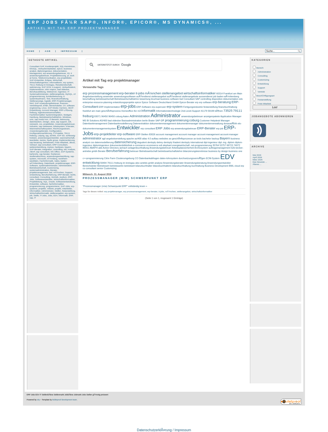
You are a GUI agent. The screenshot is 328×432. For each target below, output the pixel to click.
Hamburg (34, 117)
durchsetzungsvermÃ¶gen (192, 158)
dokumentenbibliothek (121, 145)
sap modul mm (41, 119)
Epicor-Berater (186, 102)
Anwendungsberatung (195, 163)
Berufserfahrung (49, 175)
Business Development (216, 166)
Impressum (69, 51)
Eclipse (48, 80)
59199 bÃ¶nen (215, 111)
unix (31, 119)
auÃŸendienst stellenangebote (182, 96)
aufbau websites (159, 138)
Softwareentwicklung (65, 181)
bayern (68, 147)
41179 (204, 111)
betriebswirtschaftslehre (170, 151)
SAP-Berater (35, 149)
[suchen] (153, 64)
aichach (123, 148)
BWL (231, 166)
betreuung (64, 119)
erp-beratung (221, 102)
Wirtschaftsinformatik (39, 193)
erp (196, 102)
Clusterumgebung (125, 158)
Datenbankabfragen (149, 158)
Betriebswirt (103, 166)
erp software (205, 102)
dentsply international (192, 142)
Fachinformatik (46, 161)
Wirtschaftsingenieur (39, 82)
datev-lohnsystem (169, 158)
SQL (45, 181)
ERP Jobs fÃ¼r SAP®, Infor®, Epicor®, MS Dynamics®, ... (125, 22)
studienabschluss (38, 156)
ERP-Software (143, 107)
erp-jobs (128, 106)
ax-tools (197, 138)
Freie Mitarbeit (61, 142)
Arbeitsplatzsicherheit (183, 148)
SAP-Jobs (65, 186)
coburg (194, 120)
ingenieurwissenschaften (49, 112)
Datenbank (49, 163)
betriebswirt (48, 142)
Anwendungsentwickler (219, 163)
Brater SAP (154, 120)
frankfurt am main (92, 111)
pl (68, 75)
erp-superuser (159, 107)
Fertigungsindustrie (193, 107)
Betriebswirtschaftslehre (50, 117)
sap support (61, 122)
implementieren (37, 89)
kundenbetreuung (54, 96)
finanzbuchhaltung (59, 98)
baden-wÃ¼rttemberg (228, 96)
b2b (233, 148)
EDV (55, 195)
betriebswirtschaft (105, 99)
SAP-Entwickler (37, 80)
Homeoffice (127, 111)
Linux (44, 108)
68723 (230, 145)
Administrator (47, 191)
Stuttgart (67, 115)
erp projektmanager (113, 191)
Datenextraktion (141, 123)
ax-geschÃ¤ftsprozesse (181, 138)
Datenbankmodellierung (120, 123)
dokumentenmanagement (163, 123)
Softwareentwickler (44, 179)
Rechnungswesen (61, 128)
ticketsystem (59, 126)
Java (52, 122)
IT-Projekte (58, 133)
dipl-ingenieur (211, 142)
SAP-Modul (53, 108)
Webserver (52, 92)
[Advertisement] (164, 9)
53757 (223, 145)
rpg (47, 135)
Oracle (52, 181)
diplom (231, 142)
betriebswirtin (117, 166)
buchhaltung (197, 166)
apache (130, 138)
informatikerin (55, 82)
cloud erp (239, 166)
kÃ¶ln (45, 105)
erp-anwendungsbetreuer (54, 73)
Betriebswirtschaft (38, 168)
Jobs (50, 195)
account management (167, 134)
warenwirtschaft (67, 138)
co (84, 168)
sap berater (44, 154)
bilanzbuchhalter (144, 166)
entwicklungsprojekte (123, 102)
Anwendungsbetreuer (65, 124)
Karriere (63, 108)
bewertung (145, 99)
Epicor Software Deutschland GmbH (160, 102)
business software (169, 99)
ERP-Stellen (142, 134)
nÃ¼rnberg (52, 158)
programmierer (53, 186)
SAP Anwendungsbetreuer (47, 103)
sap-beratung (36, 142)
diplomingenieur (44, 71)
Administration (65, 165)
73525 (227, 110)
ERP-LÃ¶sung (65, 110)
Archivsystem (201, 148)
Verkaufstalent (68, 87)
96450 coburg (115, 116)
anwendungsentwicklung (58, 156)
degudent (142, 142)
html (32, 103)
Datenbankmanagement (95, 123)
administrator (92, 138)
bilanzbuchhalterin (162, 166)
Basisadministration (132, 120)
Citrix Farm (109, 158)
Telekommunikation (47, 78)
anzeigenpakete (212, 116)
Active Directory (111, 148)
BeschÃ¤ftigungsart (265, 96)
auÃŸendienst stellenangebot (151, 96)
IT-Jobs (43, 195)
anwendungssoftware (125, 96)
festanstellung (68, 191)
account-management (208, 134)
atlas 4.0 (146, 138)
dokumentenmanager (187, 123)
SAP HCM (46, 87)
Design (46, 122)
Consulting (45, 177)
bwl (50, 172)
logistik (47, 101)
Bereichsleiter (55, 105)
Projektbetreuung (58, 75)
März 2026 (258, 159)
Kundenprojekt (52, 66)
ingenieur (62, 92)
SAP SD (61, 135)
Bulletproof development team (64, 400)
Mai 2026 (257, 155)
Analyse (71, 149)
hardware (59, 147)
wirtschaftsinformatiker (199, 93)
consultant (34, 177)
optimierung (35, 87)
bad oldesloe (63, 89)
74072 (237, 145)
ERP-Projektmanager (61, 101)
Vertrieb (54, 177)
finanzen (64, 103)
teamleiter (34, 140)
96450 (104, 116)
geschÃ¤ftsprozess (111, 111)
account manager (188, 134)
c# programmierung (175, 120)
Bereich (260, 68)
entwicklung (35, 175)
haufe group (52, 140)
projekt (58, 188)
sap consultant (42, 151)
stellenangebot (57, 193)
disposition (217, 99)
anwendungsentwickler (48, 138)
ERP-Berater (63, 175)
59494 (103, 163)
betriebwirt (129, 166)
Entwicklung (263, 84)
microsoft (41, 158)
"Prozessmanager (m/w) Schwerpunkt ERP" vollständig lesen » (115, 186)
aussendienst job (207, 96)
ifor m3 (137, 111)
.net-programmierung (201, 145)
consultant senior (94, 168)
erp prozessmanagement (100, 93)
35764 (216, 145)
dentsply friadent (172, 142)
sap (31, 198)
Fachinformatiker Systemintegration (46, 115)
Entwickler (34, 184)
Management (36, 73)
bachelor (206, 138)
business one (235, 151)
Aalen (126, 116)
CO (136, 158)
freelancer (55, 154)
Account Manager (50, 110)
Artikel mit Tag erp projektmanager (73, 28)
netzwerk (34, 124)
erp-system (70, 193)
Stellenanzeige (36, 101)
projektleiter (48, 124)
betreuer (134, 151)
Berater (53, 170)
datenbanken (36, 122)
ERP (71, 195)
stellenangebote (57, 94)
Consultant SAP (37, 66)
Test (48, 98)
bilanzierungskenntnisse (195, 151)
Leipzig (41, 135)
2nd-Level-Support (190, 111)
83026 (152, 134)
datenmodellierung (104, 142)
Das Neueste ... (260, 162)
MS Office (55, 151)
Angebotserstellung (92, 96)
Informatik (63, 195)
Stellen (58, 191)
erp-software (126, 134)
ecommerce (152, 145)
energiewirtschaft (181, 145)
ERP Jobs (163, 128)
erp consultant (148, 128)
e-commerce (139, 145)
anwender (108, 96)
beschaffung (89, 99)
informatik (148, 110)
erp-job (219, 128)
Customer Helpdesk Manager (215, 120)
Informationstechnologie (168, 111)
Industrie (34, 126)
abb (100, 148)
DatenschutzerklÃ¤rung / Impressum (164, 430)
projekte (42, 188)
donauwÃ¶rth (230, 123)
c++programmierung (93, 158)
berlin (73, 175)
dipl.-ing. (222, 142)
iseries (43, 140)
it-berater (70, 126)
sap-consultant (44, 145)
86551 (86, 148)
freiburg (33, 112)
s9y (38, 400)
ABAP (32, 151)
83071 (97, 116)
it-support (56, 87)
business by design (218, 151)
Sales (57, 161)
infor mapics (50, 89)
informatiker (35, 191)
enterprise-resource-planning (97, 102)
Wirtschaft (57, 80)
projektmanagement (39, 172)
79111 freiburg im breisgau (42, 85)
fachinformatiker (56, 184)
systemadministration (39, 170)
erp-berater (127, 93)
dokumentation (60, 71)
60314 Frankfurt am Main (229, 93)
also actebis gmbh (144, 163)
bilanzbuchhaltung (181, 166)
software (44, 184)
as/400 (53, 135)
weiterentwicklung (38, 147)
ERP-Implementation (109, 107)
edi (65, 149)
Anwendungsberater (39, 131)
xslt (69, 122)
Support (68, 172)
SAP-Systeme (67, 151)
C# (64, 105)
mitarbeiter (67, 188)
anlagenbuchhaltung (138, 148)
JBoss (72, 142)
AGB (48, 51)
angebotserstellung (116, 138)
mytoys (50, 147)
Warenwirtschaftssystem (41, 128)
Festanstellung (264, 100)
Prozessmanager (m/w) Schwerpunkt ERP (125, 178)
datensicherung (125, 142)
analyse (159, 163)
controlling (58, 149)
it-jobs (140, 93)
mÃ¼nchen (58, 172)
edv (241, 99)
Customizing (53, 168)
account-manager (229, 134)
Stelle (36, 195)
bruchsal (155, 99)
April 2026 (257, 157)
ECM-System (213, 158)
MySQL (68, 94)
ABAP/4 (94, 148)
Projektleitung (36, 181)
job (31, 195)
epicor (59, 68)
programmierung (37, 186)
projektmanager (62, 163)
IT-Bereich (54, 119)
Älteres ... (257, 164)
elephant (167, 145)
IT (35, 198)
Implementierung (67, 140)
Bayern (225, 138)
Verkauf (33, 145)
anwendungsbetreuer (192, 116)
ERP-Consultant (60, 145)
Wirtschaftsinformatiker (64, 179)
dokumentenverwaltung (211, 123)
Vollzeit (50, 188)
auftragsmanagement (220, 148)
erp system (68, 82)
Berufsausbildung (38, 92)
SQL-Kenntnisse (67, 66)
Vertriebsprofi (36, 105)
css (40, 124)
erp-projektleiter (64, 78)
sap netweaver (45, 126)
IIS (68, 73)
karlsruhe (34, 154)
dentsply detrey (155, 142)
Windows (67, 117)
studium (63, 177)
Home (31, 51)
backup (215, 138)
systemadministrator (48, 165)
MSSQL (33, 68)
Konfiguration (55, 131)
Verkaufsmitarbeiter (47, 68)
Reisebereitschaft (63, 85)
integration (47, 149)
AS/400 (103, 120)
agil (103, 138)
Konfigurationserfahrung (41, 133)
